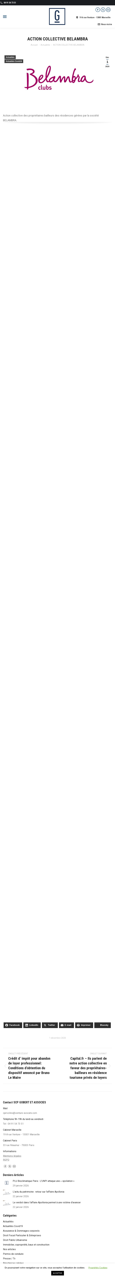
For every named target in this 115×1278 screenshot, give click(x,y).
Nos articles (9, 1249)
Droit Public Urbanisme (15, 1240)
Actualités (10, 57)
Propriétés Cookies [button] (97, 1267)
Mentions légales (12, 1156)
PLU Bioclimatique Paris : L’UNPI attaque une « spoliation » (43, 1181)
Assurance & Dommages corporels (21, 1230)
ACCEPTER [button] (57, 1273)
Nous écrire (104, 24)
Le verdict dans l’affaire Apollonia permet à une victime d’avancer (47, 1202)
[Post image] (6, 1183)
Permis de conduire (13, 1253)
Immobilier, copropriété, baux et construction (26, 1244)
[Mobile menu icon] (5, 16)
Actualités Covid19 (14, 61)
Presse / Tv (9, 1258)
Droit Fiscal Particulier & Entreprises (22, 1235)
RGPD (6, 1159)
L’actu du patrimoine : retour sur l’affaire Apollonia (38, 1191)
